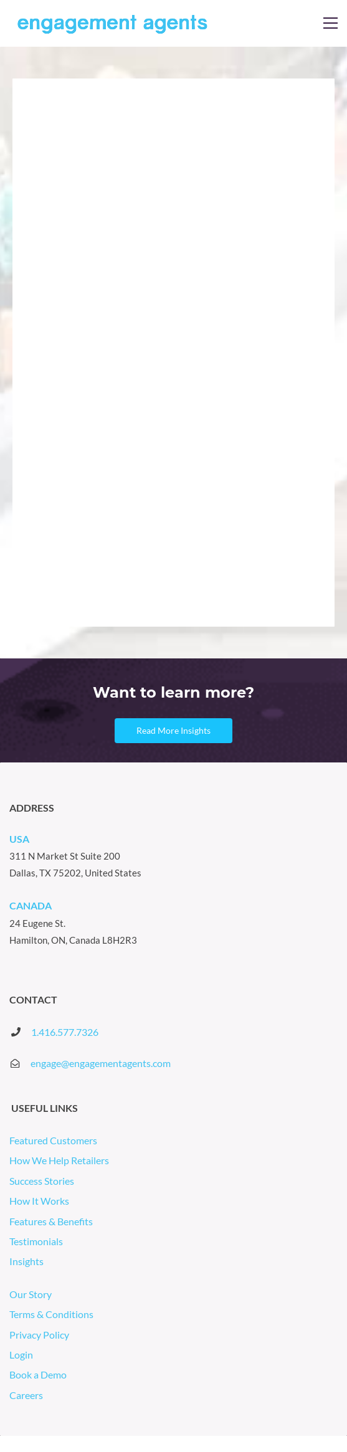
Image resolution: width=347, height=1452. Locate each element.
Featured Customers (54, 1140)
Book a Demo (38, 1374)
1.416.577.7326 (64, 1032)
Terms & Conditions (52, 1314)
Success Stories (42, 1181)
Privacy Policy (40, 1334)
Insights (27, 1261)
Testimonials (37, 1241)
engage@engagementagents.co (97, 1063)
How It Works (40, 1201)
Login (22, 1354)
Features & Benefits (52, 1221)
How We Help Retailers (60, 1160)
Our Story (31, 1294)
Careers (26, 1395)
